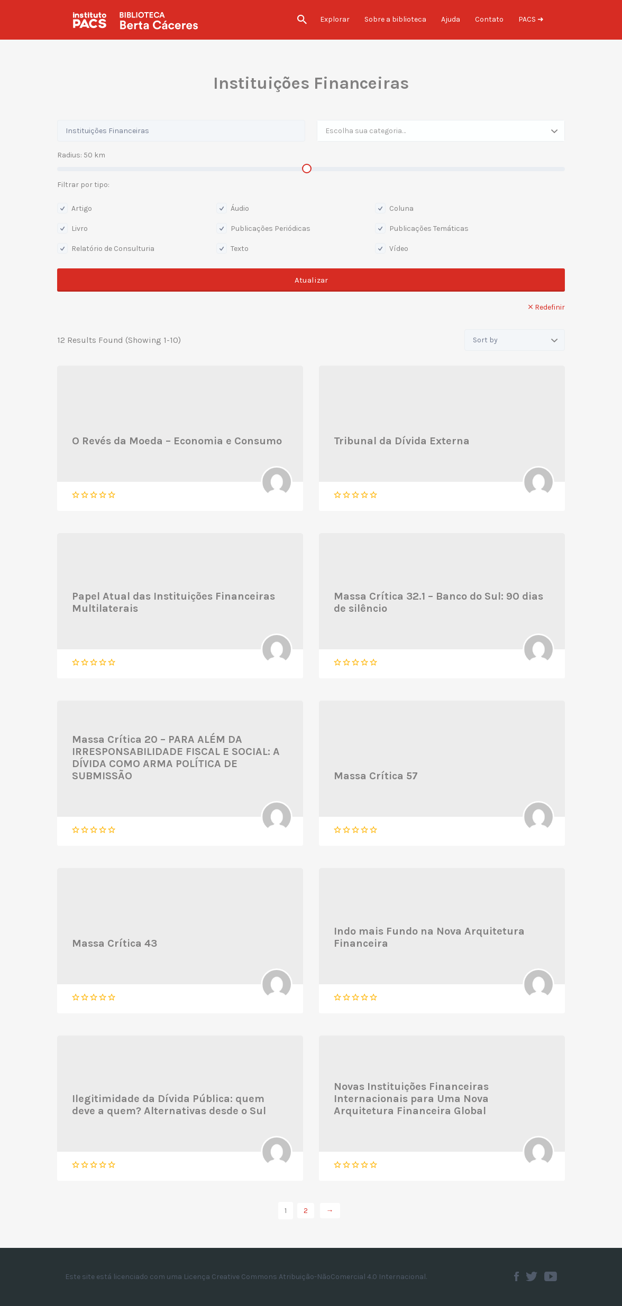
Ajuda (450, 19)
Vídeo (391, 248)
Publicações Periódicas (263, 228)
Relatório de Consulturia (105, 248)
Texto (232, 248)
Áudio (232, 208)
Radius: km (81, 155)
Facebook (516, 1276)
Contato (489, 19)
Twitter (531, 1276)
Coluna (394, 208)
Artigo (74, 208)
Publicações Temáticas (422, 228)
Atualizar (311, 280)
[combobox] (441, 131)
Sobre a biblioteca (395, 19)
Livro (72, 228)
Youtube (550, 1276)
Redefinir (550, 307)
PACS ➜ (531, 19)
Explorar (335, 19)
